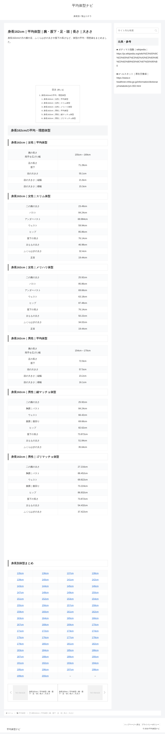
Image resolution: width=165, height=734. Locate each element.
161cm (70, 613)
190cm (95, 658)
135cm (20, 574)
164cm (45, 619)
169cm (70, 626)
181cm (70, 645)
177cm (70, 638)
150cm (95, 594)
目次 (54, 89)
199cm (20, 677)
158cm (95, 606)
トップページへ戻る (130, 726)
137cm (70, 574)
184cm (45, 651)
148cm (45, 594)
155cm (20, 606)
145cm (70, 587)
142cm (95, 581)
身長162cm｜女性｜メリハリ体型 (58, 107)
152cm (45, 600)
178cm (95, 638)
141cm (70, 581)
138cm (95, 574)
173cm (70, 632)
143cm (20, 587)
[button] (156, 30)
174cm (95, 632)
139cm (20, 581)
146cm (95, 587)
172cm (45, 632)
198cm (95, 671)
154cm (95, 600)
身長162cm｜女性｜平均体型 (56, 99)
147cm (20, 594)
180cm (45, 645)
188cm (45, 658)
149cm (70, 594)
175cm (20, 638)
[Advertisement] (58, 64)
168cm (45, 626)
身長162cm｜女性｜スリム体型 (57, 103)
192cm (45, 664)
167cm (20, 626)
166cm (95, 619)
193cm (70, 664)
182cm (95, 645)
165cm (70, 619)
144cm (45, 587)
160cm (45, 613)
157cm (70, 606)
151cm (20, 600)
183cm (20, 651)
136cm (45, 574)
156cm (45, 606)
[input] (137, 30)
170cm (95, 626)
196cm (45, 671)
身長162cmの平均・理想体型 (53, 95)
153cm (70, 600)
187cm (20, 658)
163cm (20, 619)
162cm (95, 613)
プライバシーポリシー (150, 726)
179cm (20, 645)
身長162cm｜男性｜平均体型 (56, 111)
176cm (45, 638)
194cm (95, 664)
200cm (45, 677)
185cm (70, 651)
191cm (20, 664)
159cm (20, 613)
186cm (95, 651)
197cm (70, 671)
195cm (20, 671)
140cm (45, 581)
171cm (20, 632)
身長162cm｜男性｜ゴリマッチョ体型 (60, 119)
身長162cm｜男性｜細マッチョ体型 (59, 115)
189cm (70, 658)
